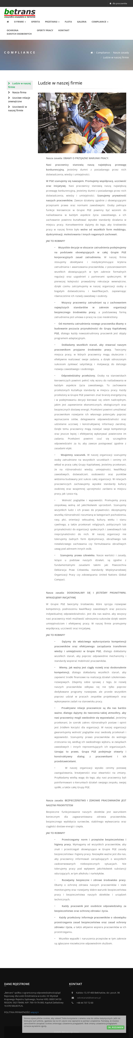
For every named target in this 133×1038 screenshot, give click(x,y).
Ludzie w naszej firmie (116, 57)
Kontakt (63, 30)
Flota (68, 21)
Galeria (81, 21)
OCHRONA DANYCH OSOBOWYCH (19, 32)
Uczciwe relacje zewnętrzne (19, 99)
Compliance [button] (100, 21)
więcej (35, 1012)
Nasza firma (17, 92)
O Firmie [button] (20, 21)
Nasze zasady (121, 52)
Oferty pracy (45, 30)
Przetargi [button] (52, 21)
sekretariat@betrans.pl (89, 997)
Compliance (103, 52)
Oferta (35, 21)
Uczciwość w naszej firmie (17, 108)
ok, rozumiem (115, 1027)
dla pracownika (118, 3)
